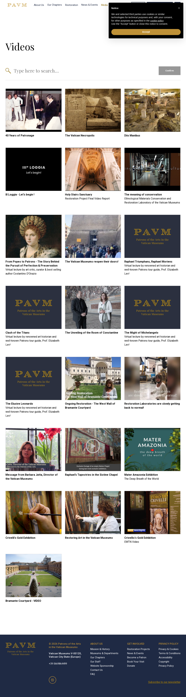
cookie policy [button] (156, 676)
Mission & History (100, 649)
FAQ (92, 674)
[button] (179, 664)
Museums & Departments (104, 653)
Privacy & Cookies (168, 649)
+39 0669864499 (58, 663)
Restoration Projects (138, 649)
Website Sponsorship (102, 665)
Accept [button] (146, 687)
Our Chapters (54, 4)
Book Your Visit (119, 4)
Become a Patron (160, 4)
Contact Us (96, 669)
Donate (138, 4)
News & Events (89, 4)
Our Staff (95, 661)
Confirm (169, 70)
